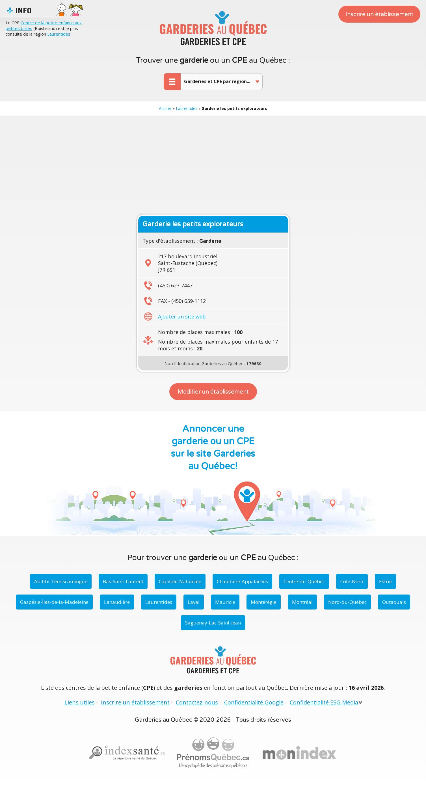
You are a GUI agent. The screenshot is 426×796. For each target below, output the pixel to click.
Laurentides (58, 34)
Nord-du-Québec (347, 602)
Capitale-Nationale (180, 581)
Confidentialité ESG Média (324, 702)
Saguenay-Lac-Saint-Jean (213, 622)
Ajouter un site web (182, 316)
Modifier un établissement (213, 392)
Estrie (385, 581)
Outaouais (394, 602)
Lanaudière (117, 602)
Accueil (165, 108)
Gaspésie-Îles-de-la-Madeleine (54, 602)
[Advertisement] (213, 163)
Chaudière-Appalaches (242, 581)
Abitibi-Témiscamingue (60, 581)
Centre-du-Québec (304, 581)
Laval (194, 602)
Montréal (302, 602)
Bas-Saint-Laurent (123, 581)
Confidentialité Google (254, 702)
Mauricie (225, 602)
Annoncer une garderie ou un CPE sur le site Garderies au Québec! (213, 448)
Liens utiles (79, 702)
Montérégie (263, 602)
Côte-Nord (352, 581)
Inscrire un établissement (379, 14)
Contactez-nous (197, 702)
